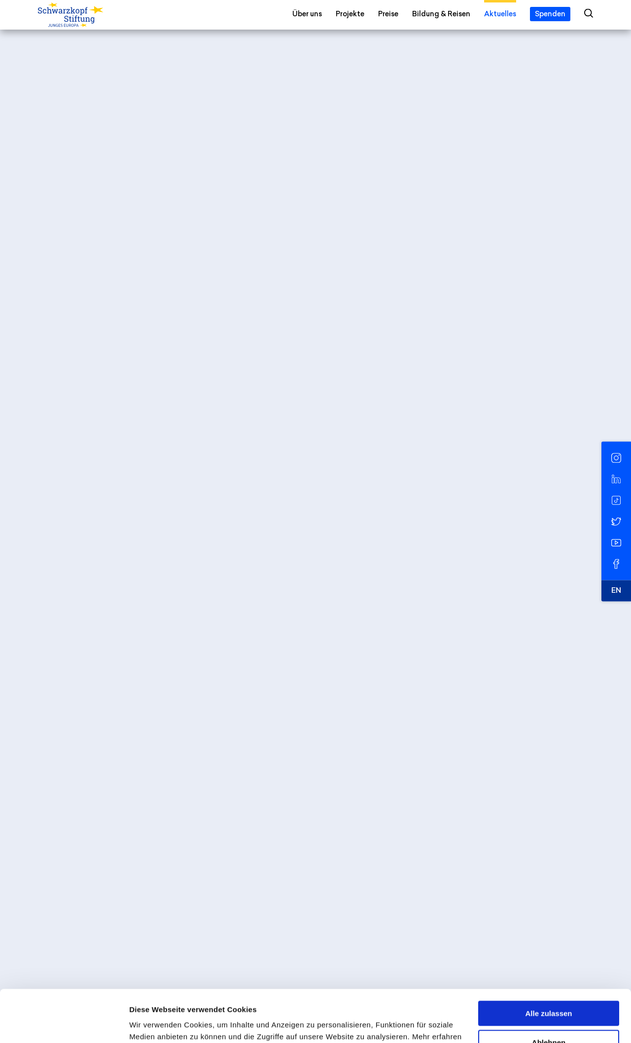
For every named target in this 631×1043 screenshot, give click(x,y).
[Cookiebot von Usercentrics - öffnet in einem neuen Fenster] (64, 1023)
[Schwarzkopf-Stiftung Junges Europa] (90, 15)
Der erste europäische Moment (116, 442)
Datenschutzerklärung (221, 996)
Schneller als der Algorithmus (113, 631)
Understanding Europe (266, 329)
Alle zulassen (548, 961)
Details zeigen (154, 1023)
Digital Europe (200, 769)
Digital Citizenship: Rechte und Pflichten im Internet (157, 564)
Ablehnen (548, 990)
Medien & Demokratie (292, 769)
